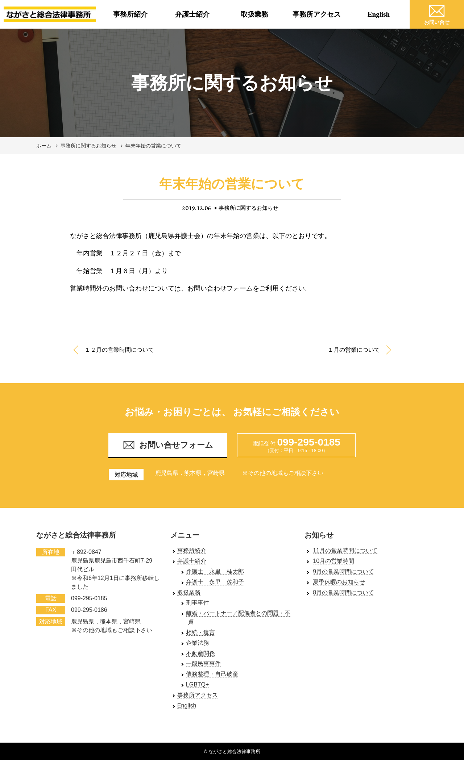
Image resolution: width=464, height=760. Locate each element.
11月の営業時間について (345, 550)
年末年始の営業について (153, 146)
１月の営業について (354, 350)
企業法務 (197, 643)
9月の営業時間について (343, 571)
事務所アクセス (317, 14)
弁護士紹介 (192, 14)
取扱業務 (254, 14)
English (379, 14)
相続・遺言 (200, 632)
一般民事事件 (203, 663)
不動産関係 (200, 653)
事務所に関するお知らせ (88, 146)
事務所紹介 (130, 14)
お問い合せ (437, 13)
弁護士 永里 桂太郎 (215, 571)
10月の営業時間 (333, 561)
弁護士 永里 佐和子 (215, 582)
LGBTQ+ (197, 684)
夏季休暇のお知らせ (339, 582)
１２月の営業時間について (119, 350)
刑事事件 (197, 603)
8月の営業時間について (343, 592)
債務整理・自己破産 (212, 674)
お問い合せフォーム (168, 445)
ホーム (43, 146)
